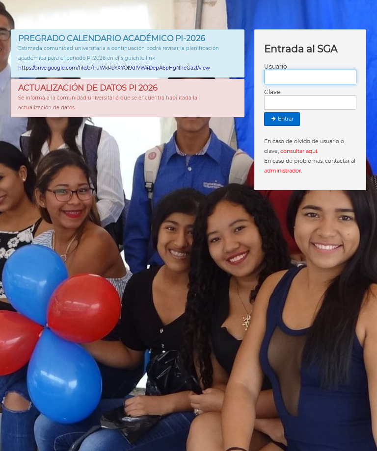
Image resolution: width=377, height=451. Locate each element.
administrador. (283, 170)
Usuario (275, 67)
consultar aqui (298, 151)
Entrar (282, 119)
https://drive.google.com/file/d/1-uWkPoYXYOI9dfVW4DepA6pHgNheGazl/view (114, 68)
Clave (272, 92)
